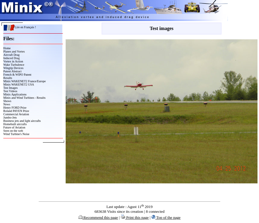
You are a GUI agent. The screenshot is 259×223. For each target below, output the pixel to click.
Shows (7, 101)
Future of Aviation (14, 127)
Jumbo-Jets (10, 117)
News (6, 104)
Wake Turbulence (13, 64)
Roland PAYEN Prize (16, 111)
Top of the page (165, 217)
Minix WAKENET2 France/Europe (24, 81)
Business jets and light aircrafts (22, 120)
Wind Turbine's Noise (16, 134)
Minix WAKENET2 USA (18, 84)
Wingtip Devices (13, 68)
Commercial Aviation (16, 114)
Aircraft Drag (11, 54)
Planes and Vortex (14, 51)
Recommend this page (98, 217)
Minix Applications (15, 94)
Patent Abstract (12, 71)
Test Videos (10, 91)
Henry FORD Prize (14, 107)
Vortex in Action (13, 61)
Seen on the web (13, 130)
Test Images (10, 87)
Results (7, 78)
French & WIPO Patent (17, 74)
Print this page (135, 217)
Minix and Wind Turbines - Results (24, 97)
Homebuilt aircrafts (15, 124)
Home (6, 48)
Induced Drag (11, 58)
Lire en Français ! (19, 27)
